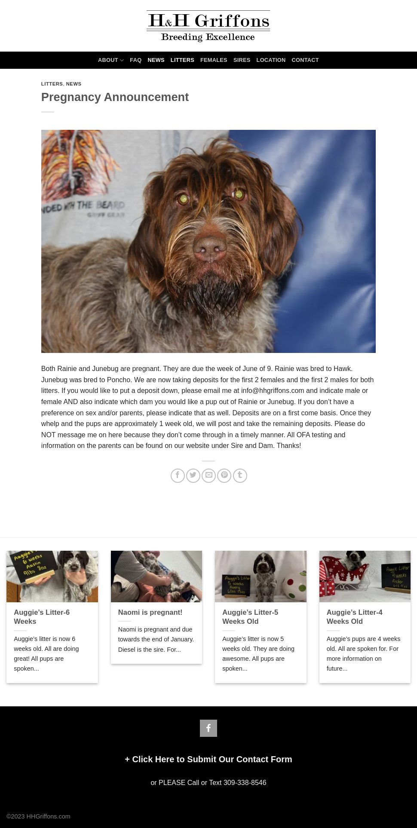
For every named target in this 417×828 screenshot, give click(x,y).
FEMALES (213, 60)
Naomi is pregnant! (150, 612)
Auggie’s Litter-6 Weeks (42, 617)
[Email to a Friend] (209, 476)
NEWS (155, 60)
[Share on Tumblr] (240, 476)
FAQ (135, 60)
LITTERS (182, 60)
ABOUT (111, 60)
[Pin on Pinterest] (224, 476)
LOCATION (271, 60)
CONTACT (305, 60)
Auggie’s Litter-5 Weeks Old (250, 617)
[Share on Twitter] (193, 476)
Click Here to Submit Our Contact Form (212, 759)
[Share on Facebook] (178, 476)
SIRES (242, 60)
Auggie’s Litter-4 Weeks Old (355, 617)
